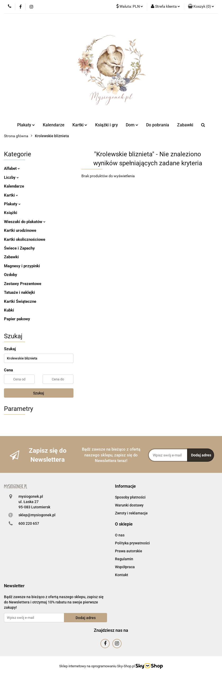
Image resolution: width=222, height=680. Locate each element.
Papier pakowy (17, 319)
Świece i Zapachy (19, 248)
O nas (119, 535)
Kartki (79, 124)
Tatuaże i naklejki (19, 292)
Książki (10, 212)
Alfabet (12, 168)
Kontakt (121, 575)
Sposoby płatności (130, 497)
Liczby (11, 177)
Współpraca (125, 567)
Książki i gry (106, 124)
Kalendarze (53, 124)
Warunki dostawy (129, 505)
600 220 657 (28, 523)
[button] (201, 6)
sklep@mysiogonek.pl (37, 515)
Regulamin (124, 559)
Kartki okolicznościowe (24, 239)
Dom (132, 124)
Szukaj (38, 393)
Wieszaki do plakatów (24, 221)
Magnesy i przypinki (22, 266)
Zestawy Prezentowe (22, 283)
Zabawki (185, 124)
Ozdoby (10, 274)
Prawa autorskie (128, 551)
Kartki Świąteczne (20, 301)
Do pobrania (157, 124)
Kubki (9, 310)
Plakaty (26, 124)
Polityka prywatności (132, 543)
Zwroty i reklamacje (131, 513)
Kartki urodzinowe (20, 230)
